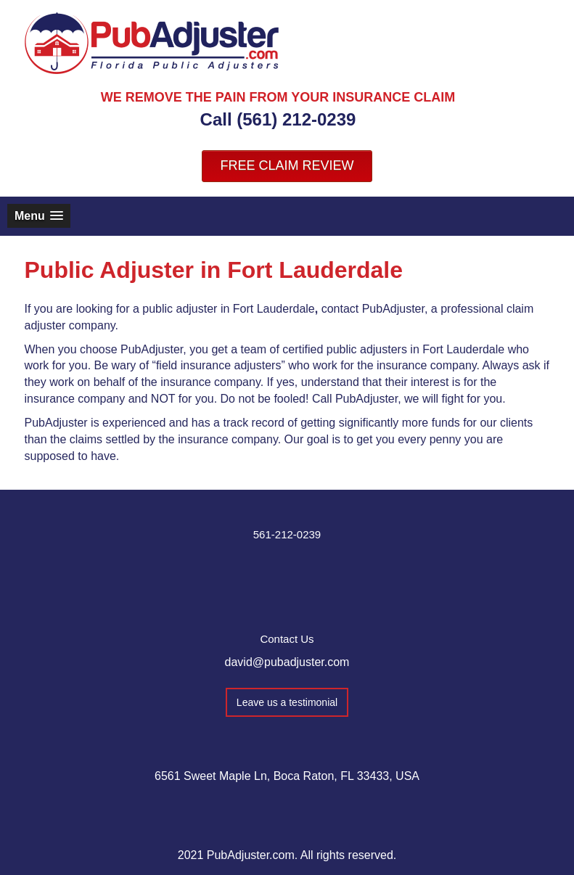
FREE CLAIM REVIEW (286, 165)
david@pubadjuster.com (287, 662)
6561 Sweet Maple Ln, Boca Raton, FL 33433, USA (287, 776)
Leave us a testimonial (287, 702)
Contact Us (286, 639)
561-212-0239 (287, 534)
